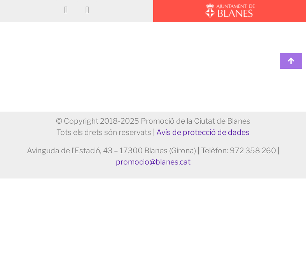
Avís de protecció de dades (203, 132)
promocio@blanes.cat (153, 161)
